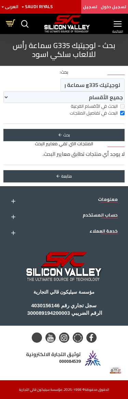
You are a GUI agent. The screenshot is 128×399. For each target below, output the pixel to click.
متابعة (66, 176)
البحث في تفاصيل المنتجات (97, 113)
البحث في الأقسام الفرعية (98, 106)
